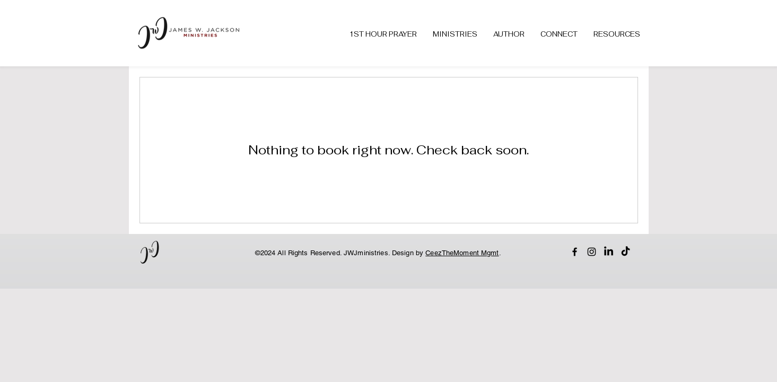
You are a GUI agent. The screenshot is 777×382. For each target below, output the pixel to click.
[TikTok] (625, 251)
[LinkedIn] (608, 251)
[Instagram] (591, 251)
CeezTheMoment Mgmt (462, 253)
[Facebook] (574, 251)
